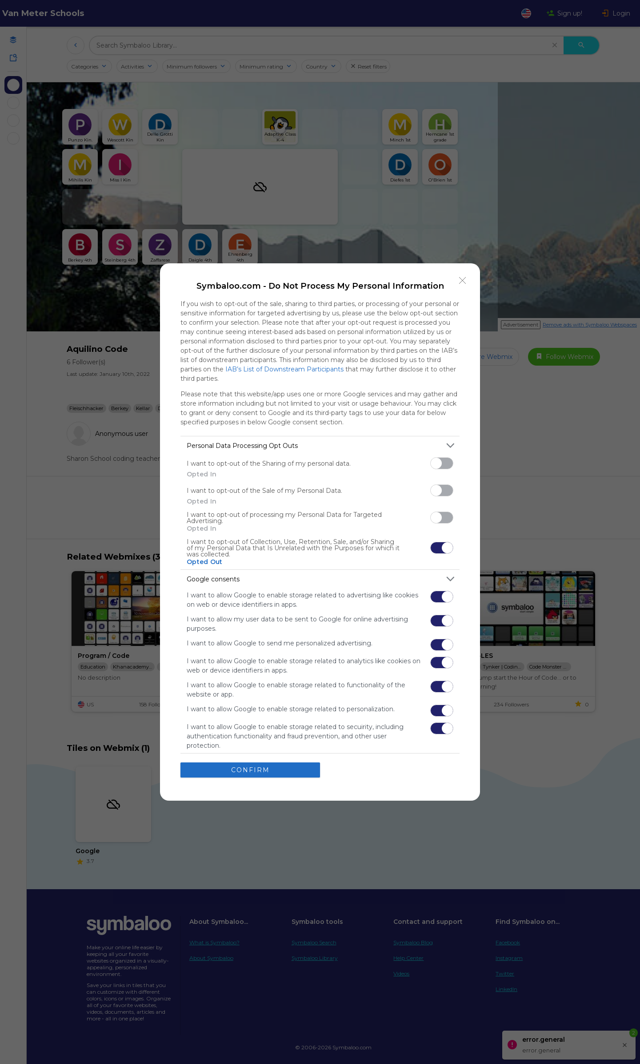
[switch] (441, 463)
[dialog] (320, 532)
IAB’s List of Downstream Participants (284, 369)
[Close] (462, 280)
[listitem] (320, 445)
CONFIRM (250, 770)
